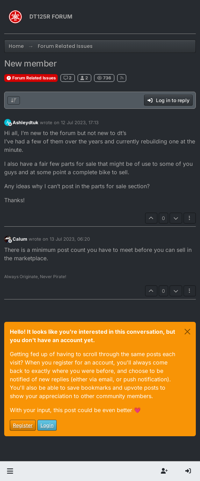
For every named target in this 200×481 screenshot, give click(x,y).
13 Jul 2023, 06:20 (70, 239)
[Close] (187, 331)
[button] (10, 471)
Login (47, 425)
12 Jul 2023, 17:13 (80, 122)
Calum (20, 239)
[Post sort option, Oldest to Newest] (13, 100)
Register (23, 425)
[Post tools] (190, 218)
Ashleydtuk (25, 122)
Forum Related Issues (31, 77)
